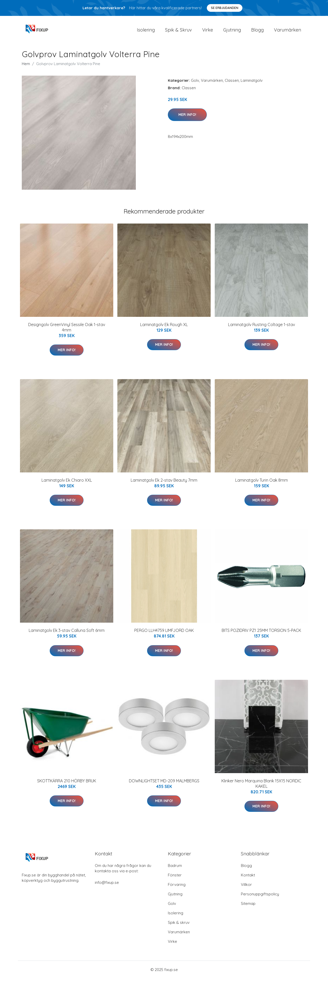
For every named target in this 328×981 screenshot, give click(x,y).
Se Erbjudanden (224, 8)
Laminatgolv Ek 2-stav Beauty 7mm (164, 482)
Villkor (246, 887)
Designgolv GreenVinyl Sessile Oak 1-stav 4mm (66, 330)
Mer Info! (187, 117)
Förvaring (177, 887)
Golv (195, 82)
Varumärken (287, 31)
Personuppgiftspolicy (260, 896)
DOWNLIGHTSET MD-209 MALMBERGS (164, 783)
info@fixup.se (107, 885)
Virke (207, 31)
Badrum (175, 868)
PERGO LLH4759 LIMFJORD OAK (164, 633)
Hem (26, 66)
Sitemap (248, 906)
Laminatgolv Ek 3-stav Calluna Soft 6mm (67, 633)
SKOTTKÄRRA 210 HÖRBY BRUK (66, 783)
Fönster (175, 877)
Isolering (146, 31)
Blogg (257, 31)
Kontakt (248, 877)
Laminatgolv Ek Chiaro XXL (67, 482)
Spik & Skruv (178, 31)
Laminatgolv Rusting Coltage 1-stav (261, 327)
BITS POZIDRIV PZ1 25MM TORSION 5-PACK (261, 633)
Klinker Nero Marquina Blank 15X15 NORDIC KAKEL (261, 786)
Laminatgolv (252, 82)
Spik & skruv (179, 925)
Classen (232, 82)
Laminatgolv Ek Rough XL (164, 327)
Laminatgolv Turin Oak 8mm (261, 482)
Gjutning (232, 31)
